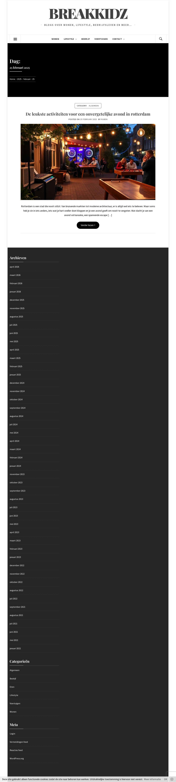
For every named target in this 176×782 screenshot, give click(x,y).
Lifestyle (70, 39)
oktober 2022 (16, 582)
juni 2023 (14, 515)
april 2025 (14, 349)
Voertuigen (101, 39)
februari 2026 (16, 283)
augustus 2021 (16, 615)
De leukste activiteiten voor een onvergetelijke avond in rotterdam (88, 114)
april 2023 (14, 532)
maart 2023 (15, 540)
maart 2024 (15, 449)
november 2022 (17, 573)
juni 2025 (14, 333)
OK (165, 779)
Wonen (55, 39)
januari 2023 (15, 557)
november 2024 (17, 391)
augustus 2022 (16, 590)
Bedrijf (85, 39)
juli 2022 (13, 598)
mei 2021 (14, 640)
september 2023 (17, 490)
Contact (118, 39)
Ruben (104, 119)
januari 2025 (15, 374)
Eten (12, 686)
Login (12, 733)
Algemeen (94, 105)
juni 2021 (14, 631)
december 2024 (17, 382)
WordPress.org (17, 758)
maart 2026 (15, 275)
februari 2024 (16, 457)
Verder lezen (88, 225)
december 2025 (17, 299)
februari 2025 (16, 366)
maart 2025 (15, 358)
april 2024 (14, 441)
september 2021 (17, 606)
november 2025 (17, 308)
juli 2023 (13, 507)
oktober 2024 (16, 399)
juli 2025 (13, 324)
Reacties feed (16, 750)
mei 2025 (14, 341)
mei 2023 (14, 524)
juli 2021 (13, 623)
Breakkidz (88, 13)
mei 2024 (14, 432)
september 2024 (17, 407)
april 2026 (14, 266)
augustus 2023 (16, 499)
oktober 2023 (16, 482)
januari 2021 (15, 648)
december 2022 (17, 565)
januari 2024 (15, 466)
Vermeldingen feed (19, 741)
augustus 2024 (16, 416)
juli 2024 (13, 424)
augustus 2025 (16, 316)
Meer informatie (152, 779)
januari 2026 (15, 291)
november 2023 (17, 474)
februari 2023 (16, 548)
